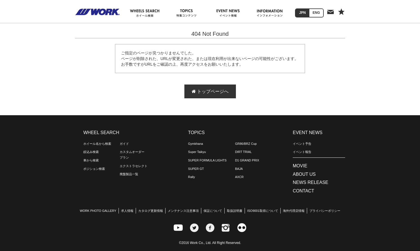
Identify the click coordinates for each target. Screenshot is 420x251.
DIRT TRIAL (243, 152)
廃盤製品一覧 (129, 174)
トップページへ (210, 91)
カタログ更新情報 (150, 210)
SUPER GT (196, 168)
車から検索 (91, 160)
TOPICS (196, 132)
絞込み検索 (91, 152)
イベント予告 (302, 143)
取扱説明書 (234, 210)
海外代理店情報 (294, 210)
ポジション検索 (94, 168)
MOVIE (300, 165)
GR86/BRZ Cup (246, 143)
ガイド (124, 143)
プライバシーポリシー (324, 210)
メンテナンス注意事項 (183, 210)
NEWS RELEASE (310, 182)
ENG (316, 13)
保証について (213, 210)
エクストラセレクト (134, 166)
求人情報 (127, 210)
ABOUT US (304, 174)
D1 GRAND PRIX (247, 160)
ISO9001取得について (262, 210)
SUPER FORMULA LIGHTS (207, 160)
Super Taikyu (197, 152)
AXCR (239, 177)
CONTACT (303, 190)
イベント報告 (302, 152)
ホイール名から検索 (97, 143)
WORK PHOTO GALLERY (98, 210)
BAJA (239, 168)
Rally (191, 177)
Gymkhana (195, 143)
